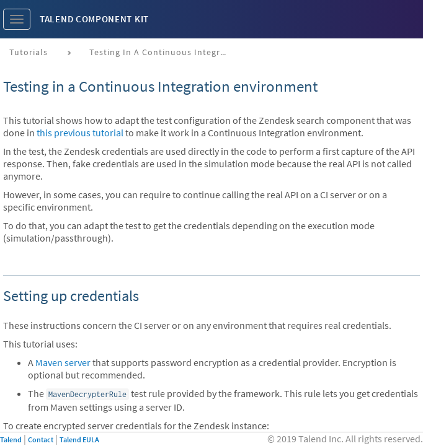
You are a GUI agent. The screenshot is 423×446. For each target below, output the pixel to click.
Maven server (63, 362)
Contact (40, 439)
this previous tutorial (80, 132)
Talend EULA (79, 439)
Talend (11, 439)
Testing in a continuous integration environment (162, 52)
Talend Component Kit (94, 19)
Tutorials (28, 52)
